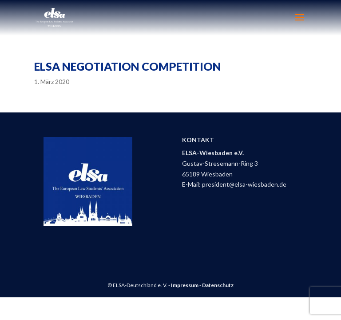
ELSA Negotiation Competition (127, 66)
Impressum (184, 285)
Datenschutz (218, 285)
